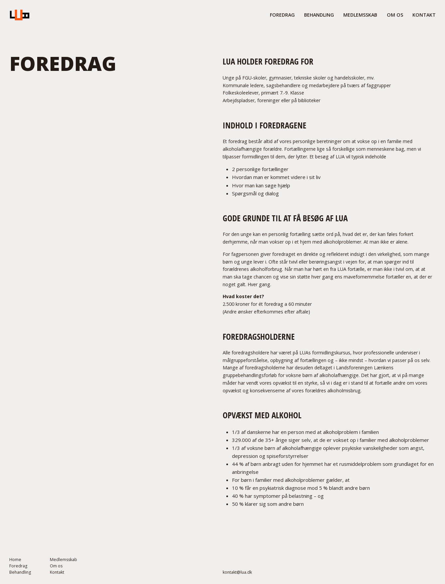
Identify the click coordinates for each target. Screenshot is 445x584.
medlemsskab (360, 15)
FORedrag (282, 15)
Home (15, 560)
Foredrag (18, 566)
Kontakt (424, 15)
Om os (56, 566)
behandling (319, 15)
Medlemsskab (63, 560)
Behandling (20, 572)
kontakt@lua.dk (237, 572)
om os (395, 15)
